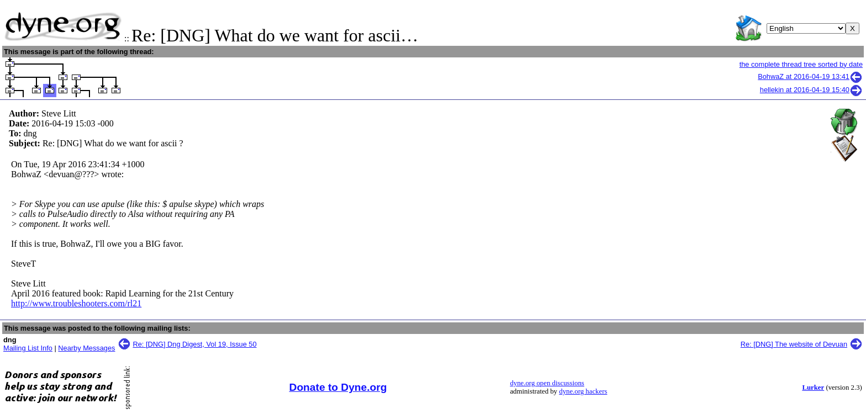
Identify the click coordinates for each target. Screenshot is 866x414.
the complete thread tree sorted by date (801, 64)
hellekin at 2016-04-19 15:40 (811, 90)
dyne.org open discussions (547, 383)
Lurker (813, 387)
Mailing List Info (27, 348)
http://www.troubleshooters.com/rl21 (76, 303)
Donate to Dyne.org (338, 387)
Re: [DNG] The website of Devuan (794, 344)
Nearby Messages (86, 348)
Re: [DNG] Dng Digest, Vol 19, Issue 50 (195, 344)
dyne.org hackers (583, 391)
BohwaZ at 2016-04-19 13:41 (810, 76)
